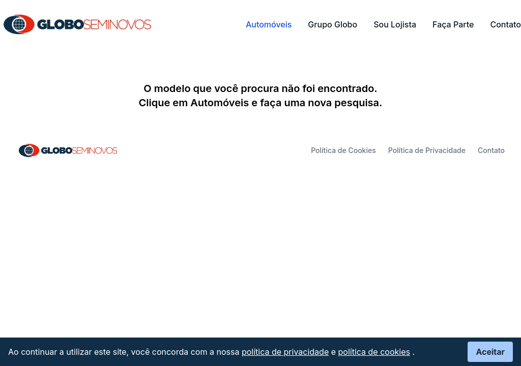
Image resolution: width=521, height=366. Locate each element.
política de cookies (374, 352)
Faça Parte (453, 24)
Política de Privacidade (427, 150)
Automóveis (269, 24)
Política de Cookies (343, 150)
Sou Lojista (394, 24)
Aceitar (490, 352)
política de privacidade (285, 352)
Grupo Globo (332, 24)
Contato (505, 24)
